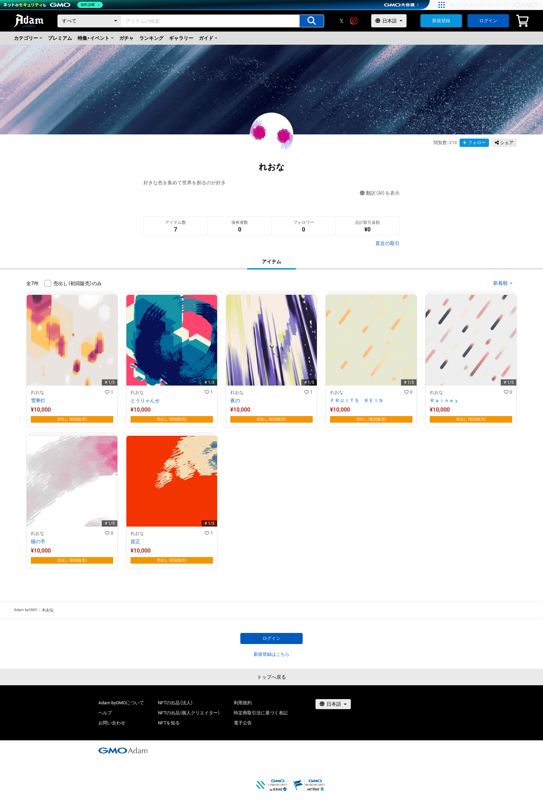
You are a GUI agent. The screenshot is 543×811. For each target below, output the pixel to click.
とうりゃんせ (145, 400)
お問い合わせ (111, 722)
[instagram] (353, 20)
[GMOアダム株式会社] (123, 750)
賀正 (135, 541)
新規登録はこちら (271, 654)
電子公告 (243, 722)
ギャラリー (181, 38)
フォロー (474, 142)
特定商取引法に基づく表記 (261, 712)
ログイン (488, 20)
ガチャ (126, 38)
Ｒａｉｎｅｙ (444, 400)
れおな (37, 392)
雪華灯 (38, 400)
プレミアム (60, 38)
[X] (341, 20)
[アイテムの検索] (311, 21)
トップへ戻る (271, 677)
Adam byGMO (25, 610)
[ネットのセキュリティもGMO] (53, 5)
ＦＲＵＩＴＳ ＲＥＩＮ (356, 400)
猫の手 (38, 541)
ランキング (151, 38)
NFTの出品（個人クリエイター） (189, 712)
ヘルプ (105, 712)
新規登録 (441, 20)
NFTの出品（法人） (175, 702)
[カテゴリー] (89, 21)
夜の (235, 400)
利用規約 (243, 702)
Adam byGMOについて (121, 702)
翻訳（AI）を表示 (380, 193)
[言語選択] (389, 20)
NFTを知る (169, 722)
